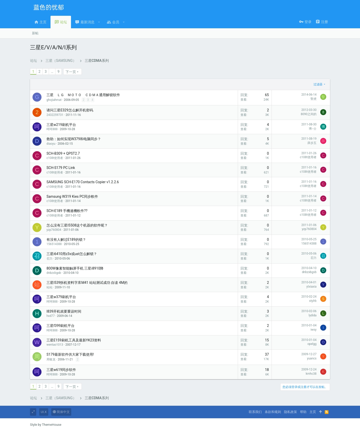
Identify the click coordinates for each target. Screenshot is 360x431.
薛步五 (312, 143)
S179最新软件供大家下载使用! (70, 354)
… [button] (52, 72)
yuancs (311, 358)
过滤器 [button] (318, 84)
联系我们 (255, 412)
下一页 (71, 72)
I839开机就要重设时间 (63, 311)
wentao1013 (54, 344)
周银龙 (51, 359)
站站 (49, 287)
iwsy (313, 329)
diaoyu (50, 143)
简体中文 (61, 412)
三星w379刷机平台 (61, 297)
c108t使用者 (54, 158)
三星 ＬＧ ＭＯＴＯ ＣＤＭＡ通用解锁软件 (83, 95)
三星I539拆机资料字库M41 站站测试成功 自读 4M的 (87, 283)
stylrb (312, 301)
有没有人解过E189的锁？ (66, 240)
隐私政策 (290, 412)
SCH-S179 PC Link (60, 168)
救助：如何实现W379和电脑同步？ (73, 139)
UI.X (44, 412)
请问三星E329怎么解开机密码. (70, 110)
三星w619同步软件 (61, 370)
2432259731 (54, 115)
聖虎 (313, 99)
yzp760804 (53, 230)
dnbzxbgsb (53, 273)
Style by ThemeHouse (45, 424)
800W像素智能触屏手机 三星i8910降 (75, 268)
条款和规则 (273, 412)
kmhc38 (311, 373)
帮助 (303, 412)
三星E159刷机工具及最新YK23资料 (73, 340)
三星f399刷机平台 (60, 326)
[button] (99, 22)
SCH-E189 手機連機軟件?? (67, 211)
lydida (313, 315)
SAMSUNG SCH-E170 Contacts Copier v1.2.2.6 (82, 182)
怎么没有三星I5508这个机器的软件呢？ (77, 225)
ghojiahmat (54, 100)
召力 (49, 258)
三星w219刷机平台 (61, 125)
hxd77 (50, 316)
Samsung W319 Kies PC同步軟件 (72, 196)
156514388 (54, 244)
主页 (313, 412)
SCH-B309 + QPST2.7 (63, 153)
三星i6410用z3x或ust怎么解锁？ (71, 254)
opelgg (312, 344)
